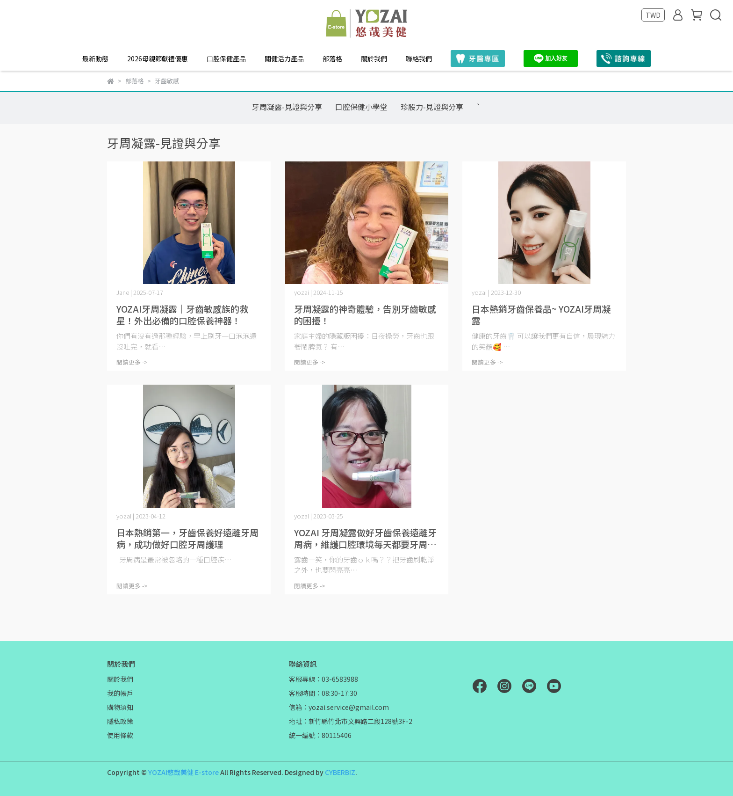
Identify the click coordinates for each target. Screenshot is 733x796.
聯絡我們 (419, 58)
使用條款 (120, 735)
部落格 (332, 58)
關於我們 (374, 58)
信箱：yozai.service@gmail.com (339, 707)
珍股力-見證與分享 (432, 106)
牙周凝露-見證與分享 (287, 106)
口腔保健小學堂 (361, 106)
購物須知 (120, 707)
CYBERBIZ (340, 772)
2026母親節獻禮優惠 (157, 58)
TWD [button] (653, 15)
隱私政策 (120, 721)
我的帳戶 (120, 693)
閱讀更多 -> (132, 362)
